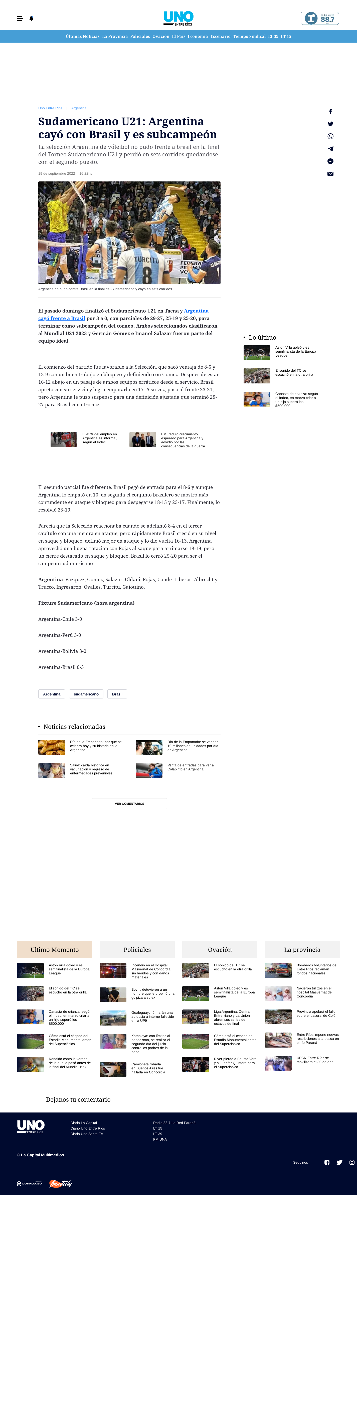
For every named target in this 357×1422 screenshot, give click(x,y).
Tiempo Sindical (249, 36)
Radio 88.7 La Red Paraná (174, 1123)
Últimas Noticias (83, 36)
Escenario (221, 36)
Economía (198, 36)
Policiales (140, 36)
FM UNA (160, 1139)
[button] (20, 18)
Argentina (79, 108)
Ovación (160, 36)
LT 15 (286, 36)
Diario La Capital (84, 1123)
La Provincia (115, 36)
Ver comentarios (129, 803)
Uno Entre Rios (50, 108)
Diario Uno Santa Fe (87, 1134)
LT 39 (273, 36)
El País (179, 36)
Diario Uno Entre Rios (88, 1128)
